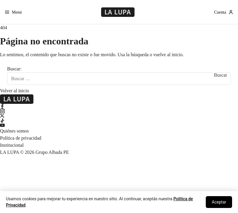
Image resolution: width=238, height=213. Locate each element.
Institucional (12, 145)
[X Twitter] (119, 115)
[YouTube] (119, 125)
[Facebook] (119, 106)
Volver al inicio (14, 90)
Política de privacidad (20, 138)
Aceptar (219, 202)
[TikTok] (119, 120)
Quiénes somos (14, 130)
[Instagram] (119, 111)
